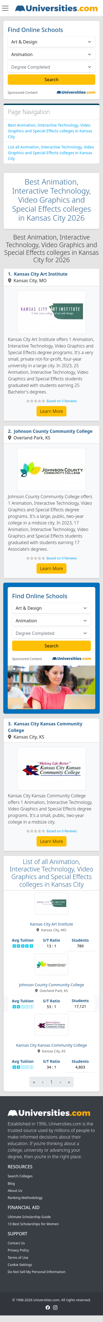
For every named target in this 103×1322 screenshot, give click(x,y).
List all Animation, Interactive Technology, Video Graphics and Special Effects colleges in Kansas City (51, 152)
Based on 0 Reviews (61, 401)
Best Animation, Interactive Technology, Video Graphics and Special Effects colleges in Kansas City (50, 130)
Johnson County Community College (53, 431)
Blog (11, 1183)
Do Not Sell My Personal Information (36, 1272)
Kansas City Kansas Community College (45, 727)
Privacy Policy (18, 1250)
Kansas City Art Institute (41, 274)
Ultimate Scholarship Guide (29, 1217)
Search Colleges (20, 1176)
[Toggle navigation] (5, 8)
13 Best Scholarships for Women (33, 1224)
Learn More (51, 411)
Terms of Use (18, 1257)
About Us (15, 1190)
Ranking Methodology (25, 1197)
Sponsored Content (23, 93)
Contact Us (16, 1243)
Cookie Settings (20, 1264)
